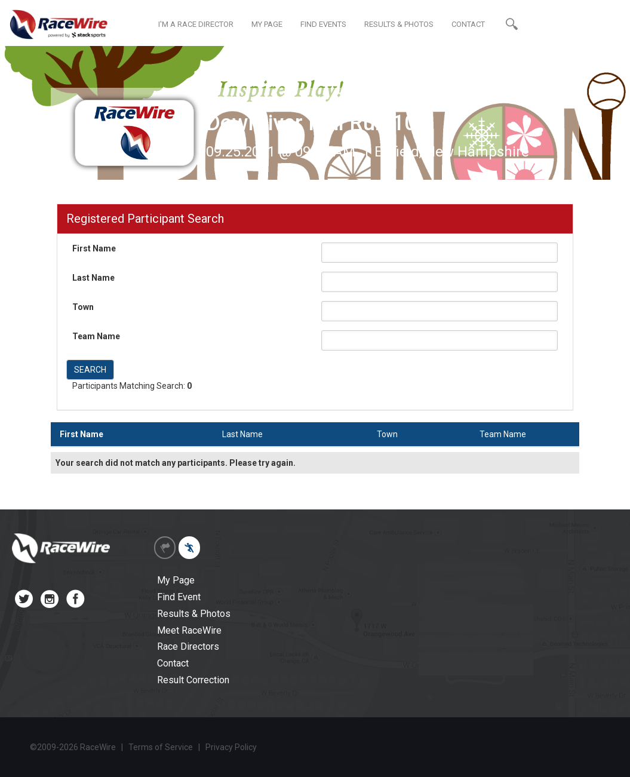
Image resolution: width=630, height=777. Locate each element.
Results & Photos (194, 613)
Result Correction (193, 680)
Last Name (93, 277)
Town (83, 307)
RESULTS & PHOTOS (399, 24)
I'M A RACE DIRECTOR (195, 24)
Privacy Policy (231, 747)
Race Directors (188, 646)
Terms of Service (160, 747)
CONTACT (468, 24)
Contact (173, 663)
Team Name (96, 336)
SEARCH (90, 369)
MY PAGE (266, 24)
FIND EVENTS (323, 24)
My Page (176, 580)
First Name (94, 248)
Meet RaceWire (189, 630)
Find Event (179, 597)
